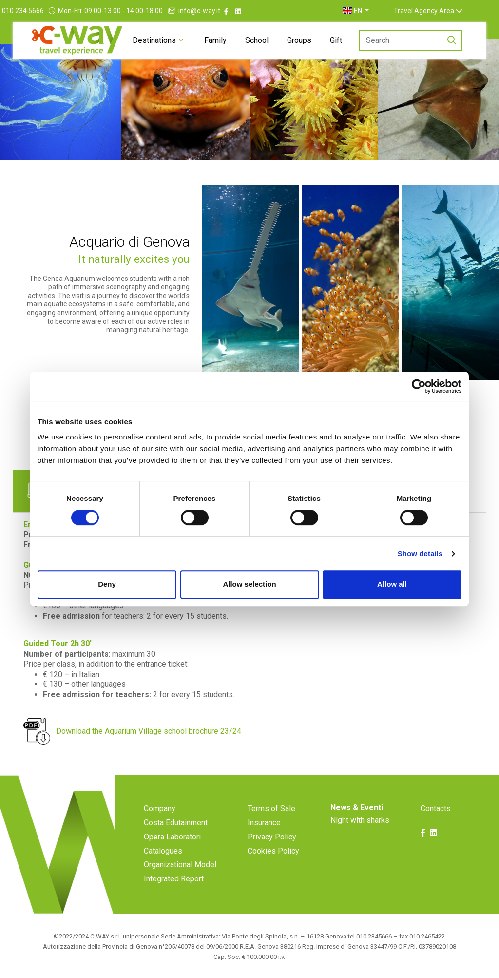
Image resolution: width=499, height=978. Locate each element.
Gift (336, 40)
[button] (376, 11)
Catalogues (163, 851)
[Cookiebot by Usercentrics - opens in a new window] (418, 386)
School (257, 40)
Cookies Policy (273, 851)
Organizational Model (180, 864)
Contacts (436, 808)
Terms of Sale (271, 808)
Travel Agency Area (443, 11)
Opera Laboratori (172, 836)
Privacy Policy (272, 836)
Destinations (154, 40)
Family (215, 40)
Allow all (392, 584)
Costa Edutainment (176, 822)
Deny (107, 584)
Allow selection (249, 584)
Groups (299, 40)
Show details (420, 553)
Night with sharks (359, 820)
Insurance (264, 822)
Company (159, 808)
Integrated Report (174, 878)
